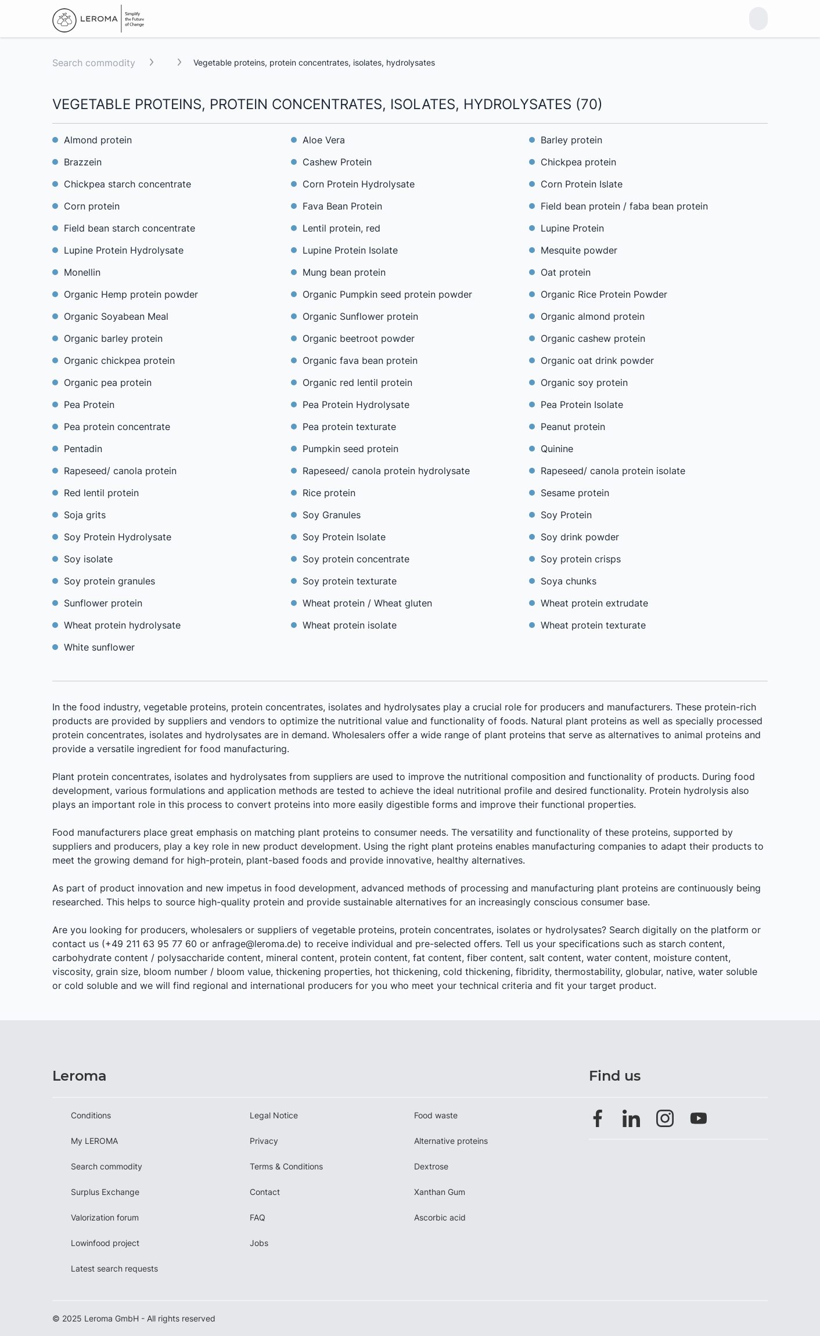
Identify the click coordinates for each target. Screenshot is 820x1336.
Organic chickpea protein (119, 360)
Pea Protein (89, 404)
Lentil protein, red (341, 228)
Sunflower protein (103, 603)
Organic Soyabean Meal (116, 316)
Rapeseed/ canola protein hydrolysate (386, 470)
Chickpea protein (578, 162)
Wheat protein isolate (350, 625)
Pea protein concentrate (117, 426)
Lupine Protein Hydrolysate (124, 250)
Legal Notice (274, 1115)
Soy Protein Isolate (344, 537)
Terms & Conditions (286, 1166)
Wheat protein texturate (593, 625)
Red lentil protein (101, 493)
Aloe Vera (324, 140)
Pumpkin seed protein (350, 448)
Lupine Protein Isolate (350, 250)
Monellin (82, 272)
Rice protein (329, 493)
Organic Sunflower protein (360, 316)
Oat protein (566, 272)
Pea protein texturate (349, 426)
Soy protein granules (109, 581)
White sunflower (99, 647)
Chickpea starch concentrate (127, 184)
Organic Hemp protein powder (131, 294)
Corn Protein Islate (582, 184)
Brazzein (83, 162)
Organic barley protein (113, 338)
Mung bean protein (344, 272)
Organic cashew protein (593, 338)
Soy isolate (88, 559)
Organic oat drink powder (597, 360)
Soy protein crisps (581, 559)
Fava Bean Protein (342, 206)
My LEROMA (94, 1141)
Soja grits (85, 515)
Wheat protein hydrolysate (122, 625)
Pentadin (83, 448)
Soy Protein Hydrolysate (117, 537)
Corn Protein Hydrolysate (359, 184)
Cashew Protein (337, 162)
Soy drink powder (580, 537)
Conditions (91, 1115)
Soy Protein (566, 515)
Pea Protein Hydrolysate (356, 404)
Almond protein (98, 140)
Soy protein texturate (350, 581)
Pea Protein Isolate (582, 404)
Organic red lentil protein (357, 382)
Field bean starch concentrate (129, 228)
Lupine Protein (572, 228)
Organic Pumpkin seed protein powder (387, 294)
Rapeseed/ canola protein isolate (613, 470)
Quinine (557, 448)
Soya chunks (568, 581)
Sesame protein (575, 493)
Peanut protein (573, 426)
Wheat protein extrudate (594, 603)
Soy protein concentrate (356, 559)
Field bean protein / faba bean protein (624, 206)
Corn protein (92, 206)
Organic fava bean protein (360, 360)
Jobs (259, 1243)
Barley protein (571, 140)
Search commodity (93, 62)
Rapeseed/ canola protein (120, 470)
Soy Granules (332, 515)
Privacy (264, 1141)
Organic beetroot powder (359, 338)
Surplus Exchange (105, 1192)
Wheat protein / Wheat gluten (367, 603)
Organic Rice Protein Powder (604, 294)
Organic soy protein (584, 382)
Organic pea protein (108, 382)
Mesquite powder (579, 250)
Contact (265, 1192)
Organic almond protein (593, 316)
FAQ (257, 1217)
